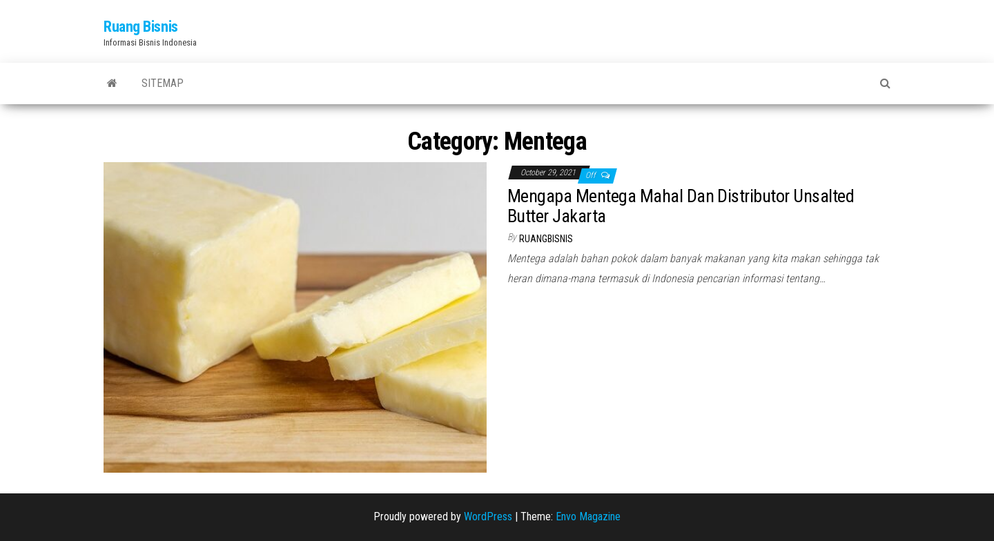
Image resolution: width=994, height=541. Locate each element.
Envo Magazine (588, 516)
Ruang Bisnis (141, 26)
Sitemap (163, 83)
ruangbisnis (546, 238)
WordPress (488, 516)
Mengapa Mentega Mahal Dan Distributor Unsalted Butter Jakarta (680, 206)
